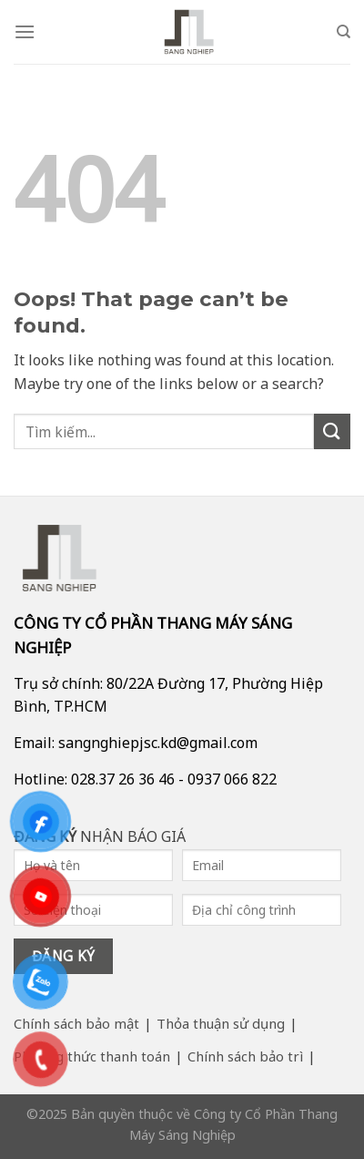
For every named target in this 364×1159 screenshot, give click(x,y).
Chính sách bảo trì (245, 1056)
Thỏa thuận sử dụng (221, 1023)
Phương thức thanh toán (92, 1056)
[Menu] (24, 31)
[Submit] (332, 431)
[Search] (343, 32)
